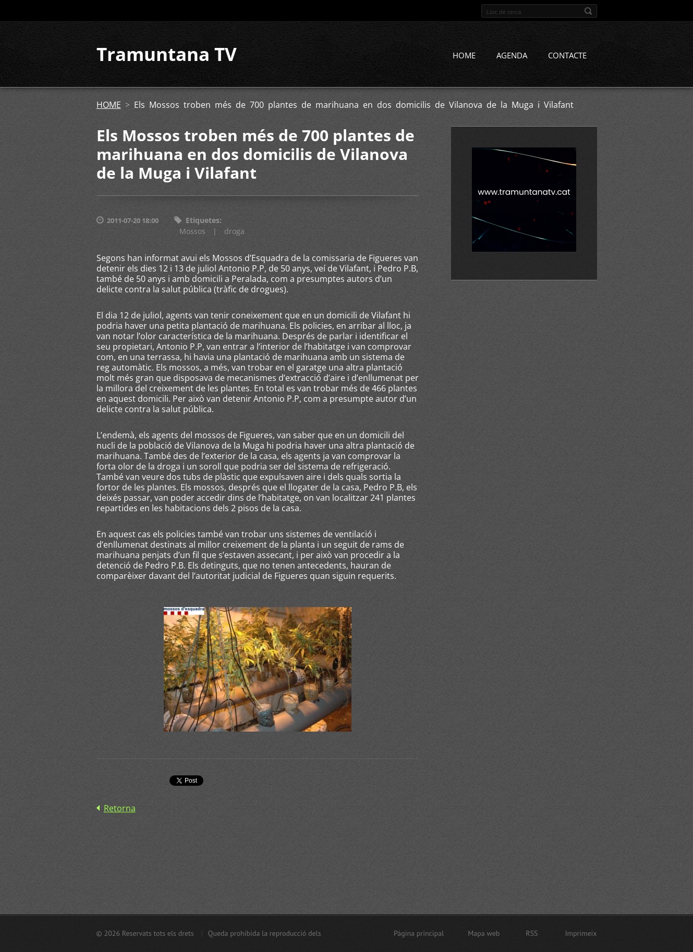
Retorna (120, 808)
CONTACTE (567, 56)
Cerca (588, 11)
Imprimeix (581, 933)
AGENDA (511, 56)
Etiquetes (203, 221)
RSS (532, 933)
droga (234, 231)
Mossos (192, 231)
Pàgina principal (419, 933)
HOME (464, 56)
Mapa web (484, 933)
